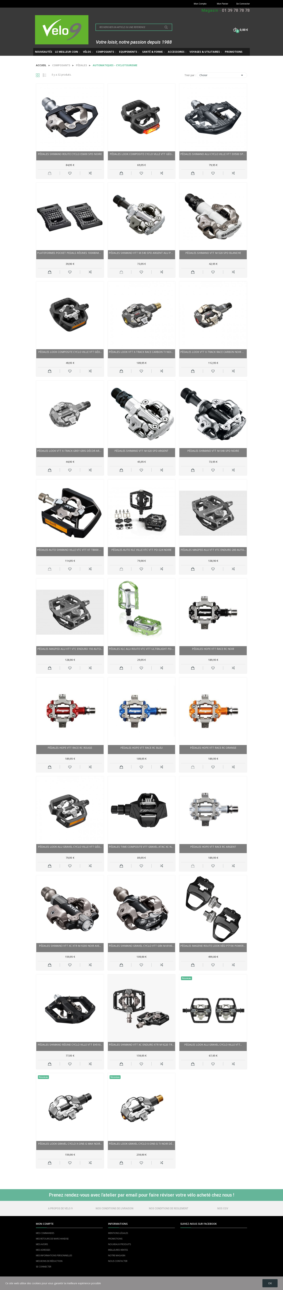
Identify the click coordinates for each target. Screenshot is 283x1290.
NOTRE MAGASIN (116, 1255)
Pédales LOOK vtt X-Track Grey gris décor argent (70, 450)
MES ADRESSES (43, 1249)
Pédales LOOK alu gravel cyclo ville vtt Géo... (70, 846)
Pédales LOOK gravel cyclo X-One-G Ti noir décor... (141, 1143)
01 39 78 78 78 (236, 10)
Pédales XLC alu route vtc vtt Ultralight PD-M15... (141, 649)
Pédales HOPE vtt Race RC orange (213, 747)
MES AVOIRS (42, 1244)
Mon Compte (200, 4)
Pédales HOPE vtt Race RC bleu (141, 747)
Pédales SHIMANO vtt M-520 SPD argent (141, 450)
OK (270, 1283)
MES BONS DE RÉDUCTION (49, 1261)
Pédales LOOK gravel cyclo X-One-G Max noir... (70, 1143)
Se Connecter (243, 4)
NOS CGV (222, 1208)
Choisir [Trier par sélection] (221, 75)
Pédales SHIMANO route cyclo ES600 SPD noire (70, 154)
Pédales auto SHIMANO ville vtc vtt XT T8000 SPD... (70, 549)
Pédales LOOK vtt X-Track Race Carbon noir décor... (213, 352)
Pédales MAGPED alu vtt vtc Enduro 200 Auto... (213, 549)
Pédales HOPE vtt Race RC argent (213, 846)
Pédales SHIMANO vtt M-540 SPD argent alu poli (141, 253)
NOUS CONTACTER (117, 1261)
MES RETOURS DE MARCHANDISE (52, 1238)
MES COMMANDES (45, 1233)
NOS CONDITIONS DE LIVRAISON (114, 1208)
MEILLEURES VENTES (118, 1249)
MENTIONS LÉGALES (118, 1233)
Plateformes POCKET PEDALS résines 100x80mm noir (70, 253)
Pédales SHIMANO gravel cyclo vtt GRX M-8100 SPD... (141, 945)
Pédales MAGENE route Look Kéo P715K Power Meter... (213, 945)
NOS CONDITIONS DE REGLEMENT (168, 1208)
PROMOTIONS (115, 1238)
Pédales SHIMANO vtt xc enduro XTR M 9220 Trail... (141, 1044)
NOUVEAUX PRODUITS (119, 1244)
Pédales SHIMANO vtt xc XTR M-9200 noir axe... (70, 945)
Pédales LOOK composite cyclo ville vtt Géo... (141, 154)
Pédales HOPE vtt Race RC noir (213, 649)
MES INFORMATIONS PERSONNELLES (54, 1255)
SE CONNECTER (43, 1266)
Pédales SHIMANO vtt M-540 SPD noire (213, 450)
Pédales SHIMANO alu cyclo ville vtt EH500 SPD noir (213, 154)
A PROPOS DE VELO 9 (60, 1208)
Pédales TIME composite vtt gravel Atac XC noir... (141, 846)
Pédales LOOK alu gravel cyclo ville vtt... (213, 1044)
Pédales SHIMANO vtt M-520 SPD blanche (213, 253)
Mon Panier (222, 4)
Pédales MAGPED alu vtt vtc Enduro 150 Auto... (69, 649)
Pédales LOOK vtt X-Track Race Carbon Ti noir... (141, 352)
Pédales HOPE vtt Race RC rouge (70, 747)
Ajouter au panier (121, 173)
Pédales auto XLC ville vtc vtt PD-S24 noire (141, 549)
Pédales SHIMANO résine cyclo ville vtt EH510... (70, 1044)
